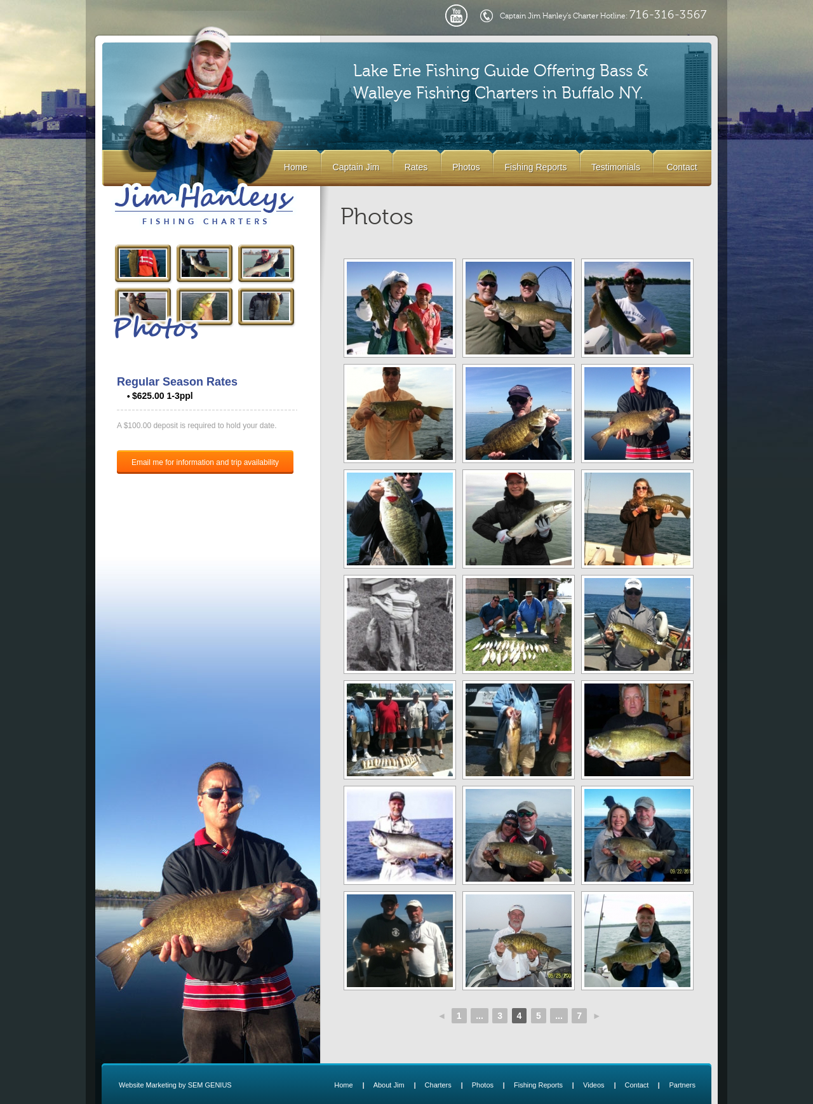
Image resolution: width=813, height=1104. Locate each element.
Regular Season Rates (177, 381)
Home (295, 167)
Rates (416, 167)
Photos (466, 167)
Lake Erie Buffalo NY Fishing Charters (204, 205)
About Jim (389, 1085)
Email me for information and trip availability (205, 462)
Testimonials (615, 167)
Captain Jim (356, 167)
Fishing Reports (535, 167)
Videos (593, 1085)
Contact (681, 167)
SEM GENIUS (210, 1085)
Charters (438, 1085)
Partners (682, 1085)
